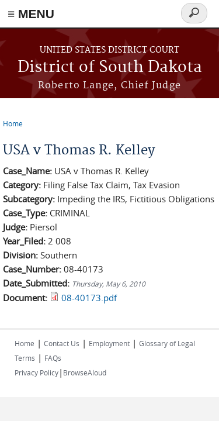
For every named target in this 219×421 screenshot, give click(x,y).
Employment (109, 343)
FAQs (52, 358)
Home (13, 123)
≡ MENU (31, 13)
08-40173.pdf (89, 297)
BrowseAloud (84, 372)
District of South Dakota (110, 67)
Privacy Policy (36, 372)
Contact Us (61, 343)
